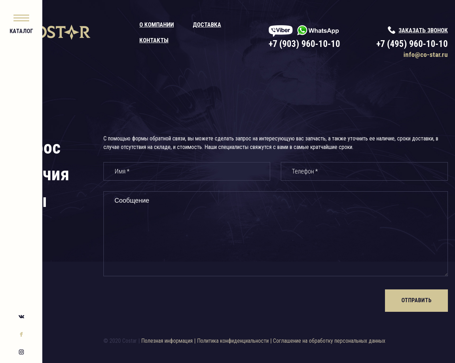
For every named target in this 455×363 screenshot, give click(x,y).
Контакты (183, 40)
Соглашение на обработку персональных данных (362, 340)
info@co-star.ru (425, 54)
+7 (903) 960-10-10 (319, 44)
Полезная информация (200, 340)
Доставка (236, 24)
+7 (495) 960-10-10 (412, 44)
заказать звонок (423, 30)
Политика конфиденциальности (266, 340)
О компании (186, 24)
